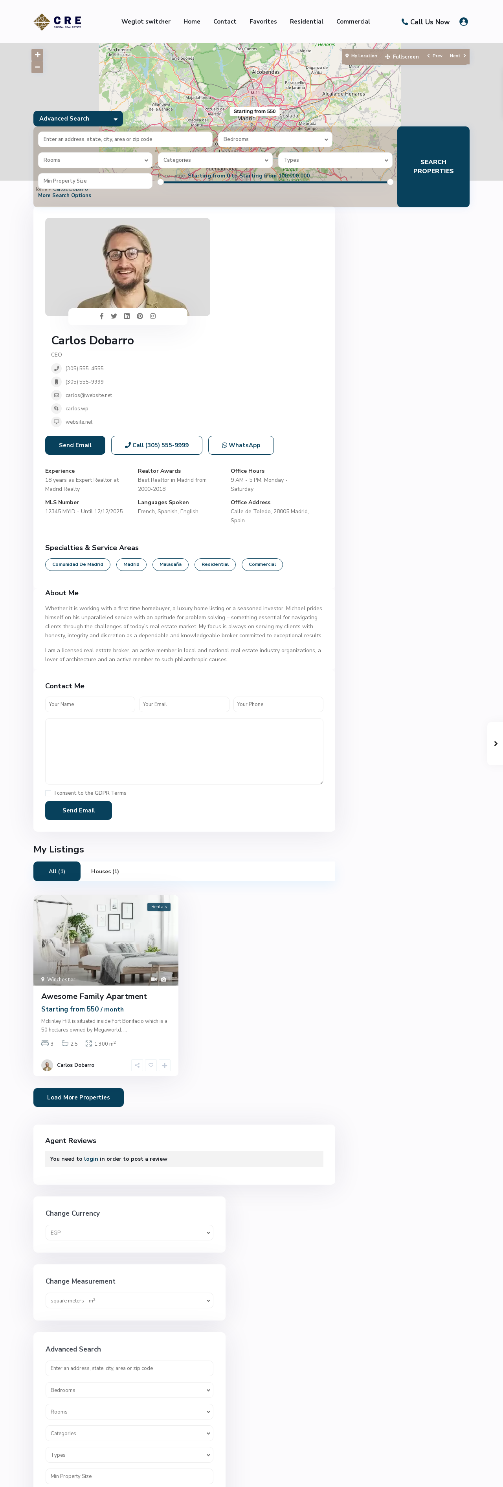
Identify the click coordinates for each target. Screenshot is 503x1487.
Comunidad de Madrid (77, 467)
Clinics (367, 719)
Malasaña (171, 467)
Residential (306, 22)
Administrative (378, 613)
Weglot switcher (146, 22)
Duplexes (371, 790)
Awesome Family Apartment (94, 899)
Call (157, 348)
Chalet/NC (372, 702)
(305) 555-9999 (224, 267)
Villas (366, 1126)
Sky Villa (370, 931)
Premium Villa (376, 896)
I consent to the (91, 696)
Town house (375, 1037)
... (125, 932)
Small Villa (372, 949)
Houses (368, 825)
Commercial (353, 22)
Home (192, 22)
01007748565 (210, 1404)
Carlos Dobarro (231, 226)
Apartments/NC (379, 666)
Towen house (376, 1020)
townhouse (373, 1055)
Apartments (374, 649)
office (366, 843)
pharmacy (371, 878)
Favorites (263, 22)
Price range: (172, 176)
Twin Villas (373, 1090)
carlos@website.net (228, 280)
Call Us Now (430, 21)
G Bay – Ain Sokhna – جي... (412, 1383)
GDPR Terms (111, 696)
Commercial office (381, 755)
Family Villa (373, 808)
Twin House (374, 1073)
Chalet (367, 684)
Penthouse (373, 861)
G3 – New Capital (427, 1234)
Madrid (131, 467)
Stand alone (375, 967)
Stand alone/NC (379, 984)
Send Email (75, 348)
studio (367, 1002)
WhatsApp (241, 348)
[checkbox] (48, 696)
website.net (218, 307)
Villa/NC (369, 1108)
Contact (225, 22)
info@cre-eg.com (214, 1415)
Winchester (61, 882)
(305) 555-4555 (224, 253)
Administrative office (385, 631)
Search (408, 548)
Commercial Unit (380, 772)
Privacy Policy (452, 1475)
